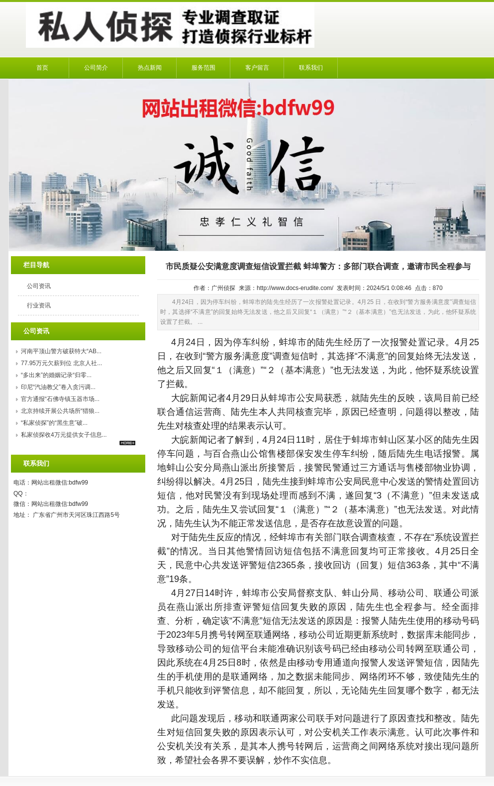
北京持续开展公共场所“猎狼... (60, 410)
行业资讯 (39, 305)
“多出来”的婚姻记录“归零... (56, 375)
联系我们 (311, 67)
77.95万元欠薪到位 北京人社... (61, 363)
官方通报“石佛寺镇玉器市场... (60, 398)
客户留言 (257, 67)
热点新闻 (150, 67)
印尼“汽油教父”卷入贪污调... (58, 387)
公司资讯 (39, 286)
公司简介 (96, 67)
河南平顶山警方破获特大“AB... (61, 351)
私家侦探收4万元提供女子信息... (64, 434)
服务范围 (203, 67)
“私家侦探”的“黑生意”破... (54, 422)
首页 (42, 67)
